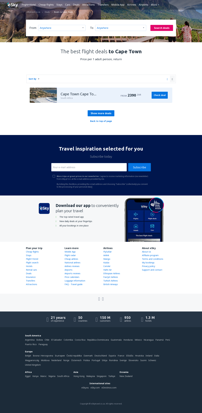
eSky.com (95, 387)
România (113, 360)
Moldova (45, 360)
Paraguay (43, 344)
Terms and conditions (152, 258)
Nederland (56, 360)
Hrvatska (139, 355)
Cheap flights (46, 4)
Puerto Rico (31, 344)
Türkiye (111, 376)
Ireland (149, 355)
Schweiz (152, 360)
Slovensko (133, 360)
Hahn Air (107, 269)
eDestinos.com (109, 387)
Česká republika (74, 355)
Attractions (88, 4)
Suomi (143, 360)
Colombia (68, 339)
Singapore (102, 376)
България (60, 355)
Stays (59, 4)
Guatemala (116, 339)
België (28, 355)
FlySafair (107, 251)
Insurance (31, 277)
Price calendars (72, 277)
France (121, 355)
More (154, 4)
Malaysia (90, 376)
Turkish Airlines (110, 280)
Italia (156, 355)
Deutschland (100, 355)
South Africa (63, 376)
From (32, 28)
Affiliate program (150, 255)
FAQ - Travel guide (74, 284)
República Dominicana (98, 339)
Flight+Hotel (29, 4)
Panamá (159, 339)
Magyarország (32, 360)
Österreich (76, 360)
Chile (47, 339)
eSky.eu (85, 387)
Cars (67, 4)
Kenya (35, 376)
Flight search (32, 262)
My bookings (148, 262)
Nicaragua (149, 339)
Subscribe (139, 167)
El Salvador (56, 339)
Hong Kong (78, 376)
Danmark (88, 355)
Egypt (28, 376)
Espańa (112, 355)
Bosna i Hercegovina (43, 355)
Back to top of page (101, 121)
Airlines (131, 4)
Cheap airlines (71, 258)
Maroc (43, 376)
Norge (66, 360)
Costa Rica (80, 339)
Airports (143, 4)
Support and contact (152, 269)
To (91, 28)
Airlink (106, 255)
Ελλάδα (129, 355)
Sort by (32, 78)
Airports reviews (72, 273)
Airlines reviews (72, 266)
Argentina (30, 339)
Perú (167, 339)
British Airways (110, 284)
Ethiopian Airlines (111, 273)
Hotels (29, 266)
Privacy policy (148, 266)
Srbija (104, 360)
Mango (106, 258)
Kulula (106, 262)
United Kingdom (33, 364)
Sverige (123, 360)
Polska (86, 360)
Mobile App (117, 4)
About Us (146, 251)
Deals (76, 4)
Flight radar (70, 255)
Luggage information (75, 280)
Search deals (161, 28)
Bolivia (39, 339)
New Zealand (125, 376)
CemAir (106, 266)
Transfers (103, 4)
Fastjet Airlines (110, 277)
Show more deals (101, 113)
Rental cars (31, 269)
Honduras (128, 339)
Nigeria (51, 376)
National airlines (72, 262)
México (138, 339)
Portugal (96, 360)
